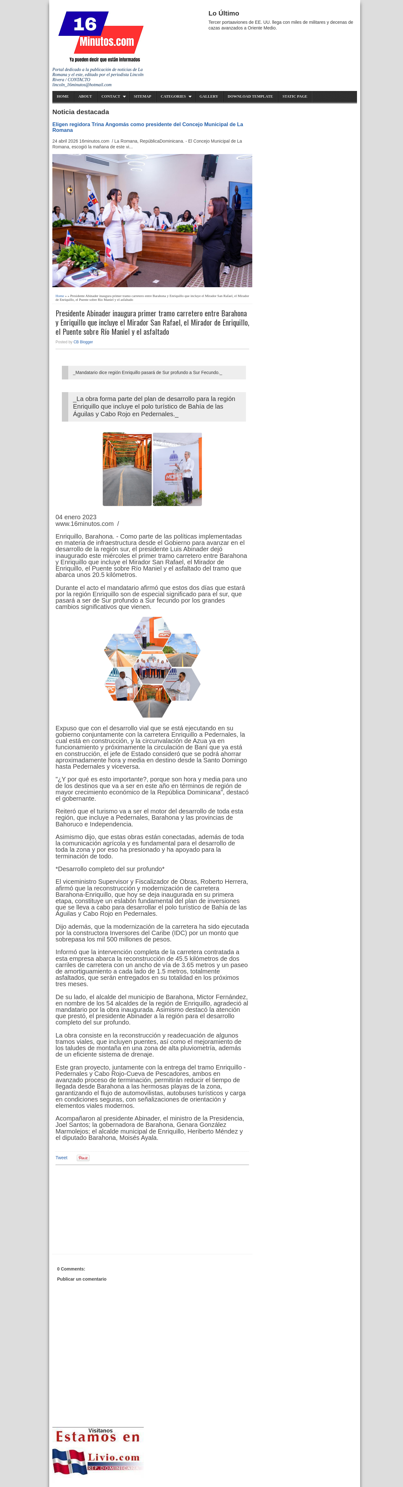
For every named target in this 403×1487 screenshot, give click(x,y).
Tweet (61, 1157)
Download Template (250, 96)
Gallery (209, 96)
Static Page (294, 96)
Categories (173, 96)
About (85, 96)
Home (63, 96)
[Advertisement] (104, 1208)
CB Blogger (83, 342)
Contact (111, 96)
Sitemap (142, 96)
